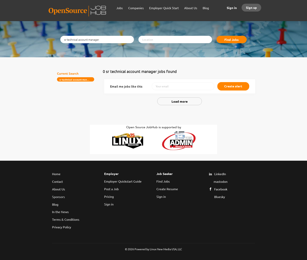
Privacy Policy (61, 227)
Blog (55, 204)
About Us (58, 189)
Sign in (232, 8)
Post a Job (111, 189)
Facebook (220, 189)
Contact (57, 181)
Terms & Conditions (65, 219)
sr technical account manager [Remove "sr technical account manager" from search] (75, 79)
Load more (180, 101)
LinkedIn (220, 174)
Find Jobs (231, 40)
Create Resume (167, 189)
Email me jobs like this (126, 86)
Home (56, 174)
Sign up (251, 7)
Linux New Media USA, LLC (166, 249)
